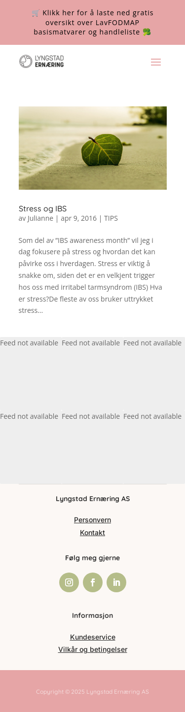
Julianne (40, 218)
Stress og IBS (43, 208)
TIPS (111, 218)
